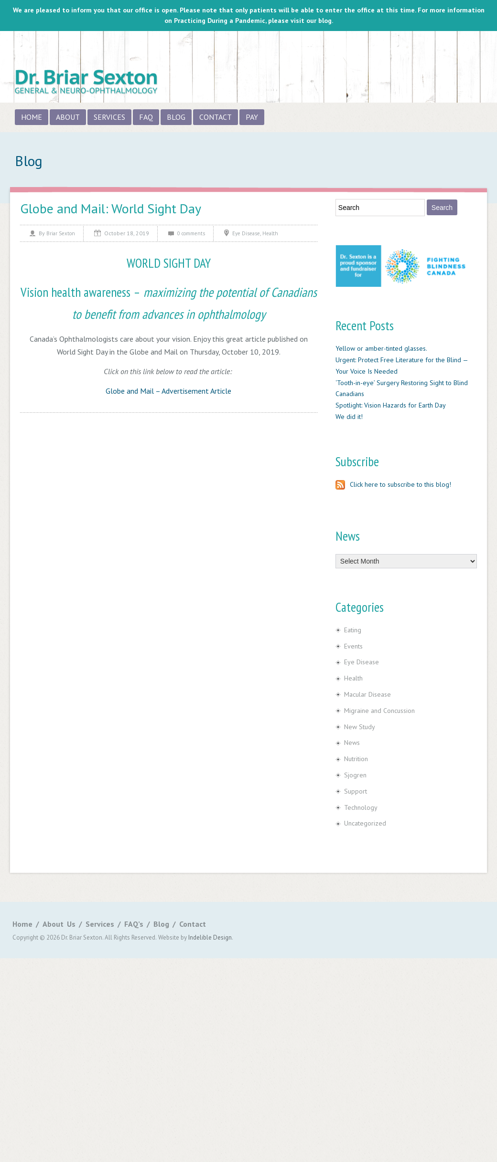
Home (31, 117)
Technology (361, 807)
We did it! (349, 416)
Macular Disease (367, 694)
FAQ (146, 117)
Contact (215, 117)
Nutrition (356, 758)
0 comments (191, 233)
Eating (352, 630)
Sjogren (355, 775)
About (68, 117)
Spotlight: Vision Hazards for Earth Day (390, 405)
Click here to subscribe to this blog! (393, 484)
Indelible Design (210, 937)
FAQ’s (133, 924)
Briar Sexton (60, 233)
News (352, 742)
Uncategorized (365, 823)
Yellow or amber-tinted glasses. (381, 348)
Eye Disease (246, 233)
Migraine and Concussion (379, 710)
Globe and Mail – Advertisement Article (168, 391)
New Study (359, 726)
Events (353, 646)
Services (109, 117)
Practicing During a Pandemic (219, 20)
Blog (176, 117)
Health (270, 233)
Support (355, 791)
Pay (252, 117)
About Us (59, 924)
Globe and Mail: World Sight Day (110, 208)
